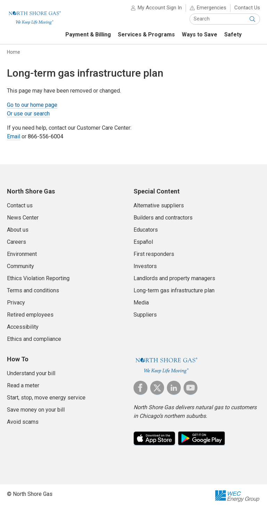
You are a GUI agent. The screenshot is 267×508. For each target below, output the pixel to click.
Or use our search (28, 113)
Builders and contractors (163, 217)
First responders (154, 254)
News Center (23, 217)
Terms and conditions (33, 290)
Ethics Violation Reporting (38, 278)
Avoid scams (23, 422)
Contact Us (247, 8)
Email (13, 136)
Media (141, 302)
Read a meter (23, 385)
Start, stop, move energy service (46, 397)
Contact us (20, 205)
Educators (146, 229)
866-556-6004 (45, 136)
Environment (22, 254)
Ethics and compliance (34, 339)
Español (143, 242)
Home (13, 52)
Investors (145, 266)
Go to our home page (32, 105)
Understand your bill (31, 373)
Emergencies (211, 8)
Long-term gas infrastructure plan (174, 290)
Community (20, 266)
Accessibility (23, 327)
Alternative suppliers (159, 205)
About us (18, 229)
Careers (16, 242)
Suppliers (145, 314)
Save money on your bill (36, 409)
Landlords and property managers (174, 278)
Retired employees (30, 314)
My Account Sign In (160, 8)
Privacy (16, 302)
